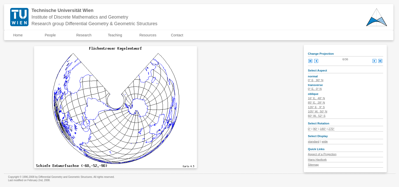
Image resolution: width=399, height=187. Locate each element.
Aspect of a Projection (322, 154)
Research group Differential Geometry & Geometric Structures (95, 23)
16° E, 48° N (316, 98)
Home (18, 35)
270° (332, 128)
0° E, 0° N (315, 88)
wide (325, 141)
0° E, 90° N (315, 80)
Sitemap (313, 164)
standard (313, 141)
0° (309, 128)
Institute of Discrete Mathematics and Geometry (80, 17)
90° (315, 128)
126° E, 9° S (316, 107)
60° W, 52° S (316, 115)
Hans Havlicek (317, 159)
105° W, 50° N (317, 111)
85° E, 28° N (316, 102)
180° (323, 128)
